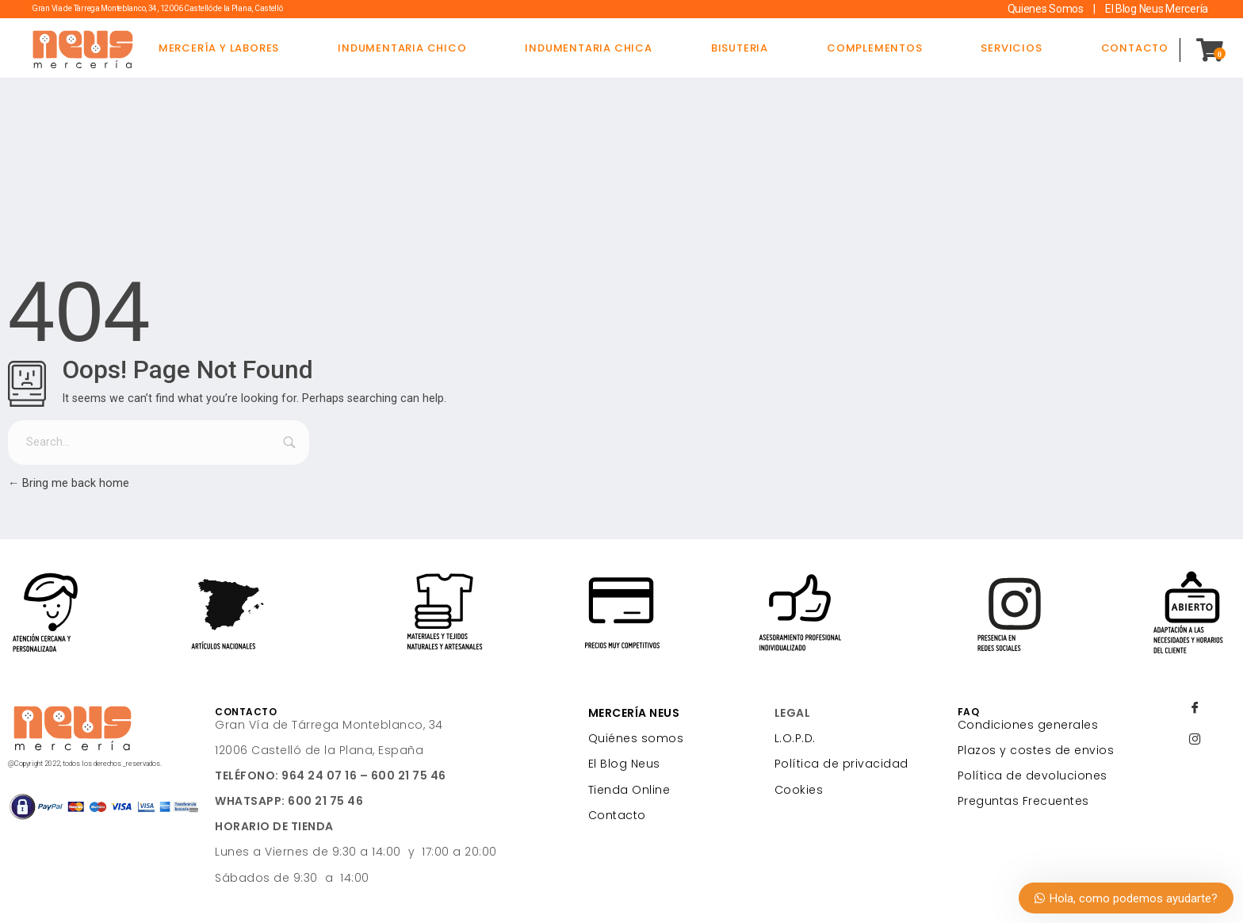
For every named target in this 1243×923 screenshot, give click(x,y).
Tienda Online (629, 790)
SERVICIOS (1011, 48)
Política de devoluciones (1032, 775)
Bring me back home (68, 483)
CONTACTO (1134, 48)
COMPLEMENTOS (875, 48)
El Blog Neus (624, 764)
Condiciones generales (1028, 725)
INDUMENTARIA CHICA (588, 48)
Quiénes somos (636, 738)
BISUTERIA (739, 48)
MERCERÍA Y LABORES (219, 48)
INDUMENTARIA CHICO (402, 48)
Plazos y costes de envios (1036, 750)
